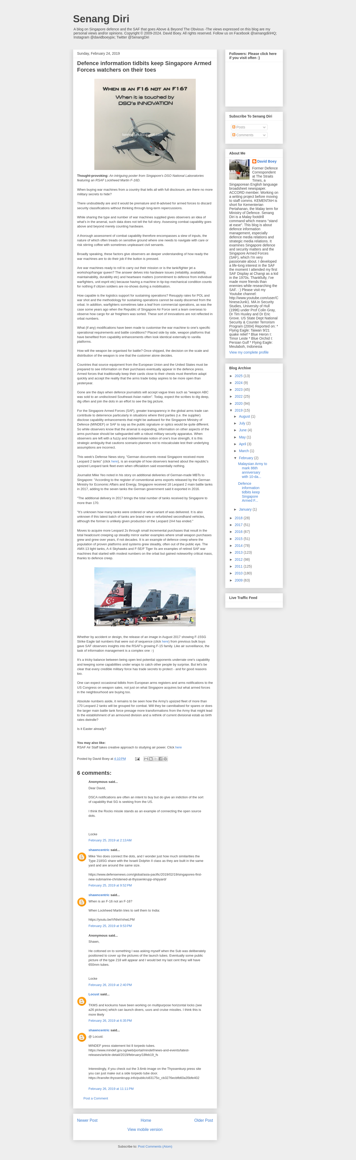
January (246, 509)
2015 (239, 539)
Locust (93, 994)
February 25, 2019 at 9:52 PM (110, 885)
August (245, 416)
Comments (243, 135)
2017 (239, 525)
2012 (239, 559)
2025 (239, 376)
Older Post (203, 1120)
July (242, 423)
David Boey (267, 161)
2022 (239, 396)
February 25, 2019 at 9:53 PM (110, 926)
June (243, 430)
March (244, 451)
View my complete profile (249, 352)
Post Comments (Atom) (155, 1146)
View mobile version (145, 1129)
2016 (239, 532)
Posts (238, 127)
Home (146, 1120)
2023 (239, 390)
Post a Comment (95, 1098)
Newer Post (87, 1120)
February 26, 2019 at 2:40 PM (110, 985)
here (114, 461)
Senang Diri (101, 18)
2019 (239, 410)
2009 (239, 580)
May (242, 437)
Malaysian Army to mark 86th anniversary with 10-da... (252, 470)
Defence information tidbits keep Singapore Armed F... (249, 491)
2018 (239, 518)
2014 (239, 546)
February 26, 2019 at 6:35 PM (110, 1020)
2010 (239, 573)
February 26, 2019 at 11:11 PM (111, 1089)
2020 (239, 403)
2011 (239, 566)
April (243, 444)
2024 (239, 383)
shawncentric (99, 850)
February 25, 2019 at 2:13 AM (110, 840)
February (246, 458)
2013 (239, 552)
